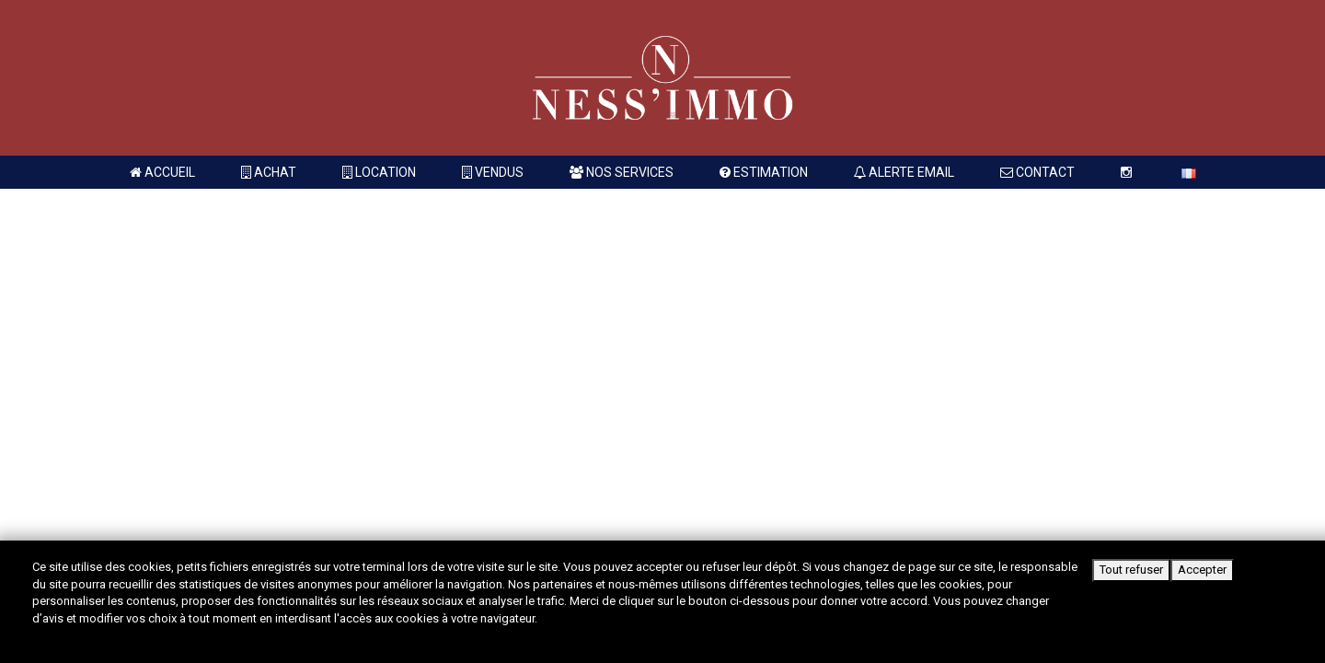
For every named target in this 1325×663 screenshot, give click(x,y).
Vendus (493, 172)
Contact (1037, 172)
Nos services (622, 172)
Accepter (1202, 569)
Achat (268, 172)
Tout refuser (1131, 569)
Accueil (162, 172)
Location (379, 172)
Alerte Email (904, 172)
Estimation (764, 172)
